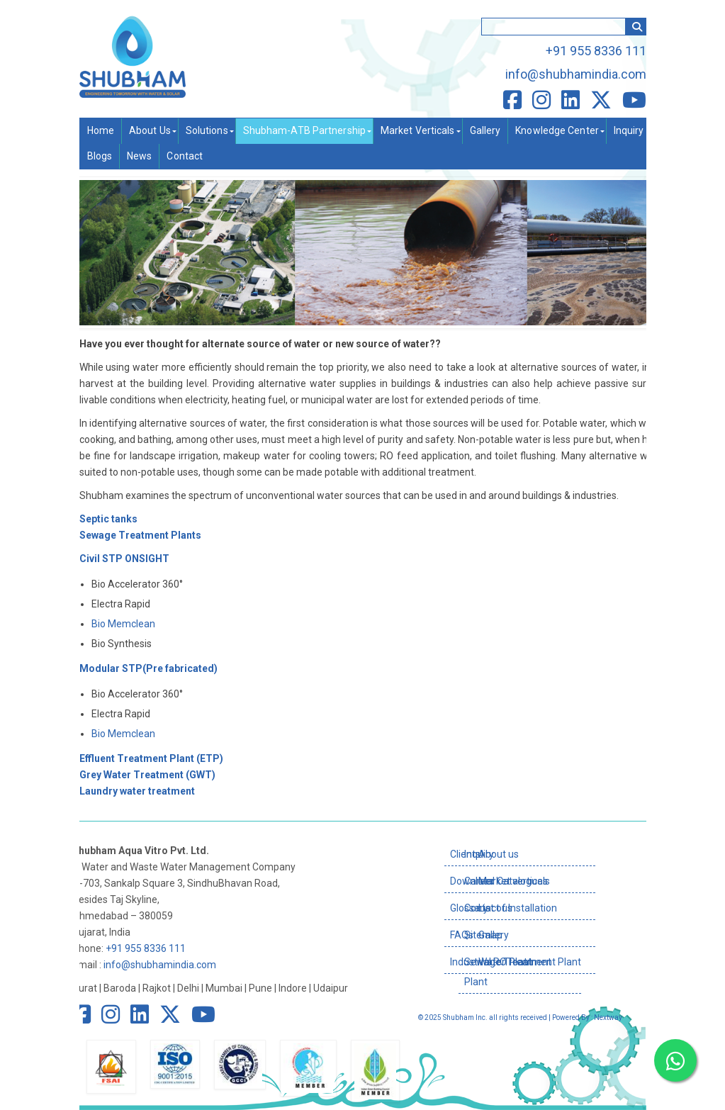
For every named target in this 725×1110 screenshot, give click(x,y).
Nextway (608, 1017)
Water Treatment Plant (529, 962)
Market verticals (514, 881)
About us (498, 854)
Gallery (493, 935)
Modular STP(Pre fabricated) (148, 668)
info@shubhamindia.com (575, 74)
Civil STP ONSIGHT (124, 558)
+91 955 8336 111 (596, 50)
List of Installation (517, 908)
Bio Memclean (123, 623)
